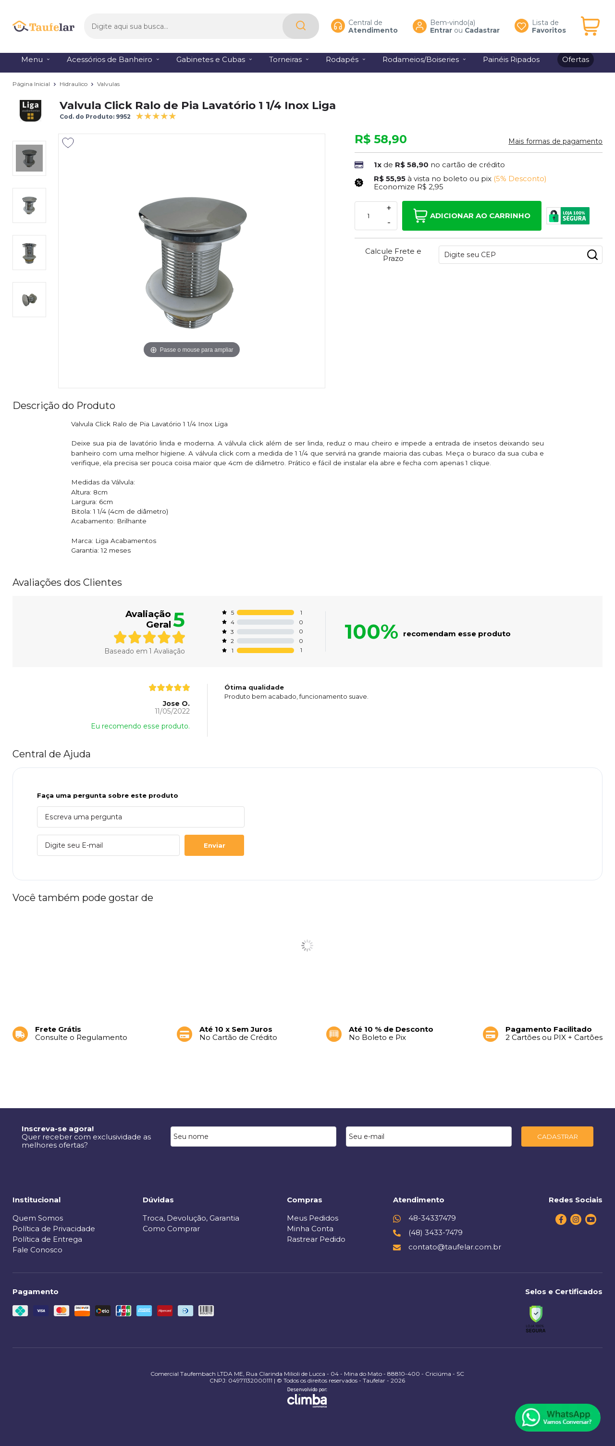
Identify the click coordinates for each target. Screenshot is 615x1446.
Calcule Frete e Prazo (393, 254)
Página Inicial (31, 83)
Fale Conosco (37, 1249)
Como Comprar (171, 1228)
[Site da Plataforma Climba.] (307, 1397)
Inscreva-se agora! (58, 1128)
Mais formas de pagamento (555, 141)
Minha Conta (310, 1228)
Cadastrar (482, 27)
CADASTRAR (557, 1136)
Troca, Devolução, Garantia (191, 1218)
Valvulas (108, 83)
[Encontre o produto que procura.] (301, 23)
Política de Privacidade (53, 1228)
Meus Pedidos (312, 1218)
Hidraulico (74, 83)
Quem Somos (37, 1218)
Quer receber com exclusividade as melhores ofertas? (86, 1140)
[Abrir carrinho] (590, 23)
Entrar (441, 27)
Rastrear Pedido (316, 1239)
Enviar (214, 845)
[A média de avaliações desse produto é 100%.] (156, 115)
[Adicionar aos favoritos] (68, 142)
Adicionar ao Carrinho (471, 216)
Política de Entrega (47, 1239)
